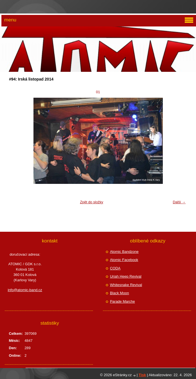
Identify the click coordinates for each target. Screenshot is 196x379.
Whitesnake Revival (126, 285)
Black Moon (119, 293)
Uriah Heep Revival (125, 276)
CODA (115, 268)
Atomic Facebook (124, 260)
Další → (179, 202)
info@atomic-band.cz (25, 290)
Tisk (142, 375)
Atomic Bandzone (124, 251)
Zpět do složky (91, 202)
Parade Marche (122, 301)
